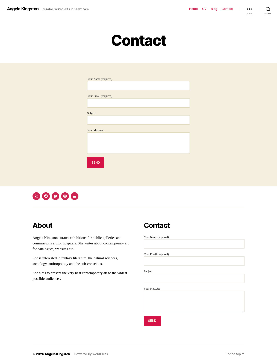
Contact (227, 9)
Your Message (138, 141)
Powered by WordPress (91, 354)
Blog (214, 9)
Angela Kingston (23, 9)
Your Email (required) (138, 101)
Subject (138, 118)
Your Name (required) (138, 84)
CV (204, 9)
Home (193, 9)
